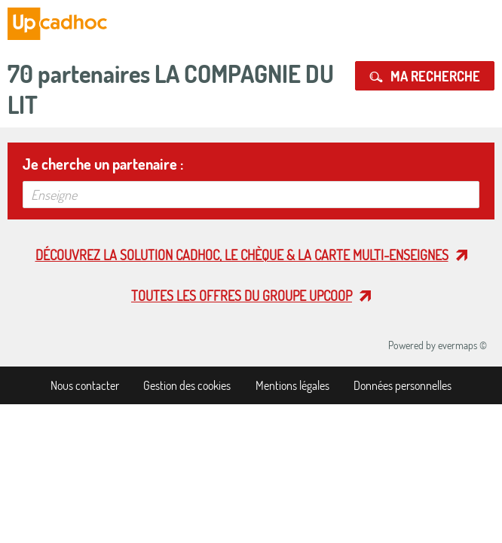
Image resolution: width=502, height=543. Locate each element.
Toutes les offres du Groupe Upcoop (241, 295)
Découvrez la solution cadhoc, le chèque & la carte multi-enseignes (241, 255)
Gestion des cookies (187, 385)
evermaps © (462, 345)
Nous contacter (85, 385)
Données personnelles (402, 385)
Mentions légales (292, 385)
